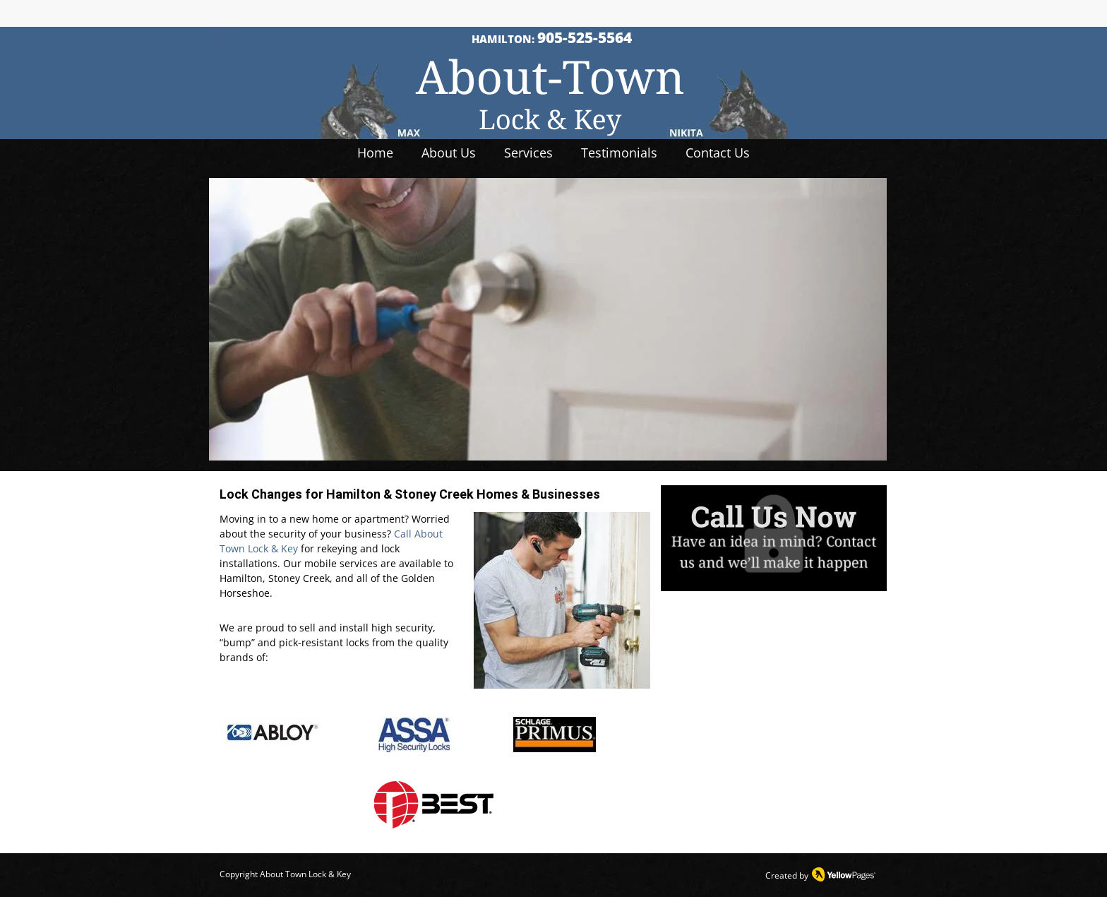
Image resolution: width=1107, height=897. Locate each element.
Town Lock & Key (317, 874)
